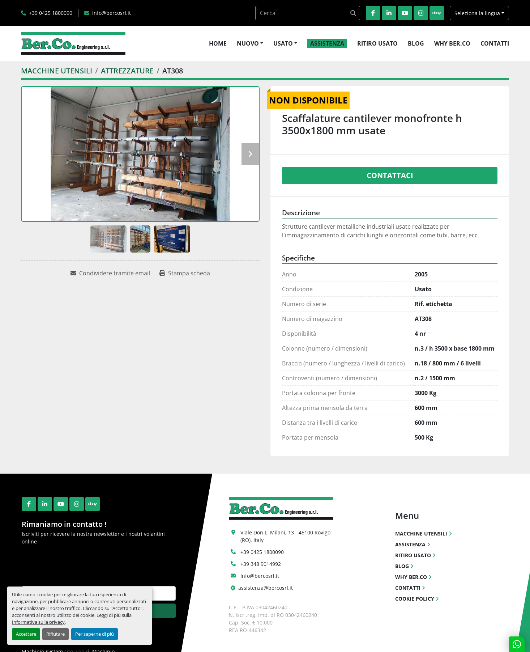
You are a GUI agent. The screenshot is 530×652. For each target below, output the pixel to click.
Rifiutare (55, 634)
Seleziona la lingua (477, 13)
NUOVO (248, 43)
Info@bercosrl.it (259, 575)
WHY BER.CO (452, 43)
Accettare (26, 634)
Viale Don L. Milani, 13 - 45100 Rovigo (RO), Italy (286, 536)
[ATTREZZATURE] (127, 71)
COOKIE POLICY (414, 598)
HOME (218, 43)
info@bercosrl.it (111, 12)
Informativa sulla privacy (38, 622)
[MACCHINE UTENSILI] (56, 71)
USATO (283, 43)
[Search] (307, 13)
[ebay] (436, 13)
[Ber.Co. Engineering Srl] (281, 507)
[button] (250, 43)
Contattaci (390, 175)
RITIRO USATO (377, 43)
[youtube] (405, 13)
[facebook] (373, 13)
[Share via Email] (110, 273)
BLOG (416, 43)
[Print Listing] (185, 273)
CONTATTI (494, 43)
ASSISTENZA (327, 43)
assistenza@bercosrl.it (265, 587)
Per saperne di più (94, 634)
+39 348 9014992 (260, 563)
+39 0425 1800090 (50, 12)
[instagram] (421, 13)
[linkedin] (389, 13)
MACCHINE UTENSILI (421, 533)
